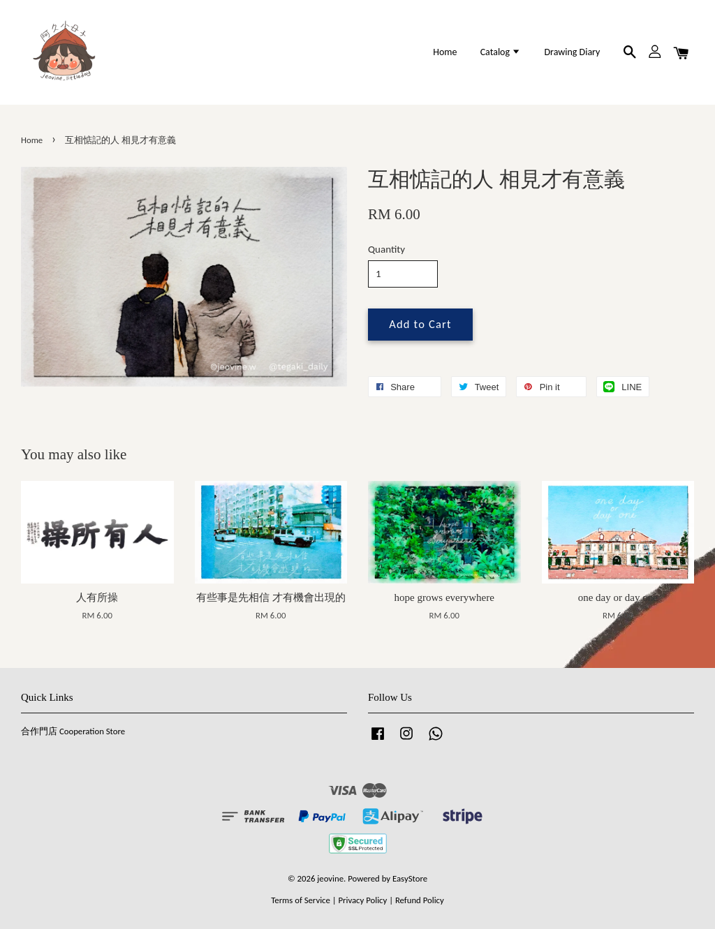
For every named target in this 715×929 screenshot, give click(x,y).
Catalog (501, 52)
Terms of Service (300, 900)
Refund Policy (419, 900)
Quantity (386, 249)
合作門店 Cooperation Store (73, 731)
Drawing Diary (572, 52)
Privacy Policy (362, 900)
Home (445, 52)
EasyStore (409, 878)
